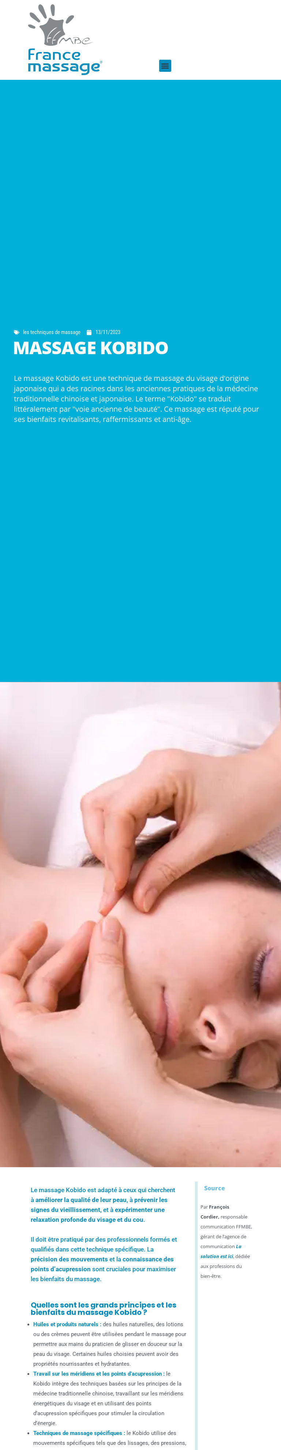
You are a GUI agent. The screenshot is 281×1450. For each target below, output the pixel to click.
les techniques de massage (51, 332)
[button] (165, 66)
